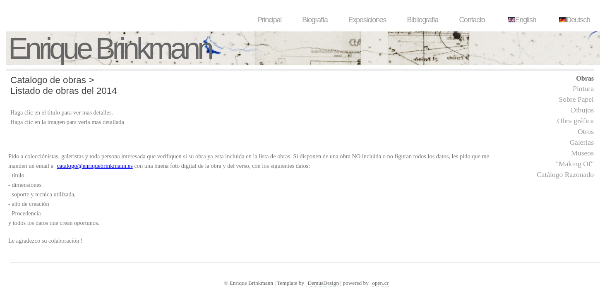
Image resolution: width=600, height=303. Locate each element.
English (521, 20)
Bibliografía (422, 20)
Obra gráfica (575, 121)
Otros (586, 131)
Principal (269, 20)
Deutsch (573, 20)
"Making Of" (575, 164)
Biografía (314, 20)
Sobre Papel (576, 99)
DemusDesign (323, 283)
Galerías (581, 142)
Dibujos (582, 110)
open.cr (380, 283)
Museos (582, 153)
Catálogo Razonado (565, 174)
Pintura (583, 88)
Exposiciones (367, 20)
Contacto (472, 20)
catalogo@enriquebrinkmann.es (95, 165)
